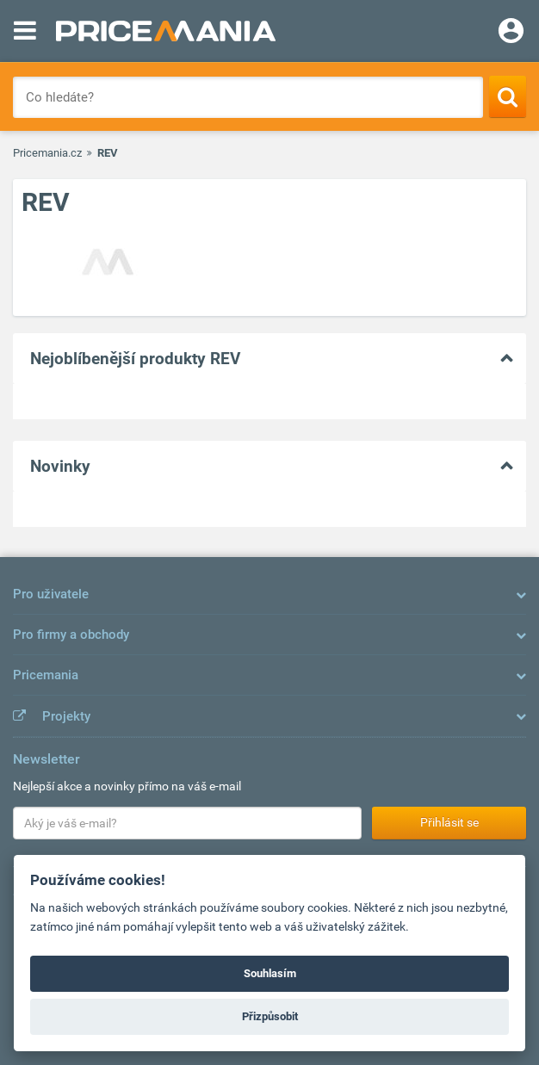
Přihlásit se (449, 822)
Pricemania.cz (47, 152)
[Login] (511, 32)
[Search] (507, 96)
